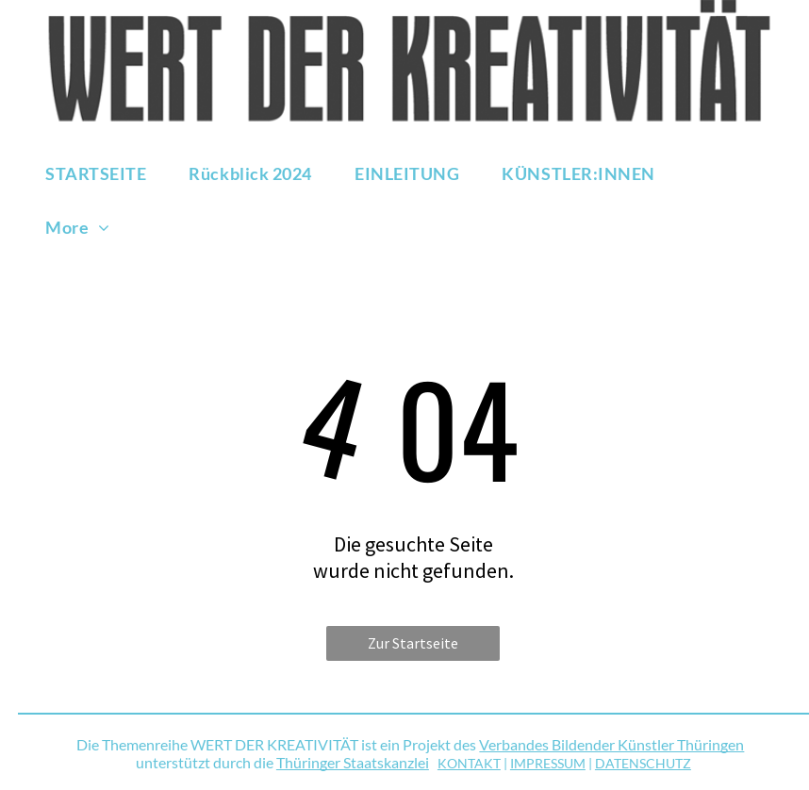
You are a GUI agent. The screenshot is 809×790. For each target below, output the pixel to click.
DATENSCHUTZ (643, 763)
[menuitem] (102, 173)
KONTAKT (469, 763)
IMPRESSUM (548, 763)
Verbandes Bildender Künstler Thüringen (611, 744)
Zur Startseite (413, 643)
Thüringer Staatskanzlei (352, 762)
